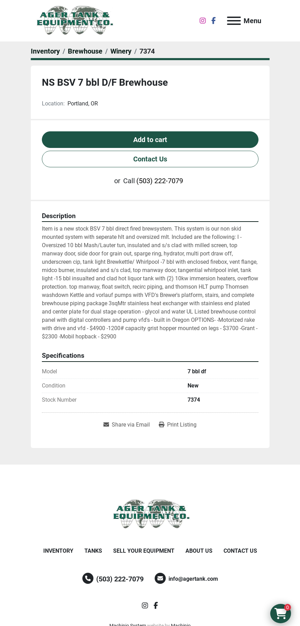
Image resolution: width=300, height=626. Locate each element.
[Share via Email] (126, 424)
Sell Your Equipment (143, 551)
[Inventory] (45, 51)
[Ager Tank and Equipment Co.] (150, 514)
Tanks (93, 551)
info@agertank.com (193, 579)
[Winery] (120, 51)
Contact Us (150, 159)
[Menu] (234, 21)
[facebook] (213, 21)
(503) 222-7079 (159, 181)
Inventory (58, 551)
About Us (198, 551)
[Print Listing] (177, 424)
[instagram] (203, 21)
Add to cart (150, 140)
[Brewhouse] (85, 51)
